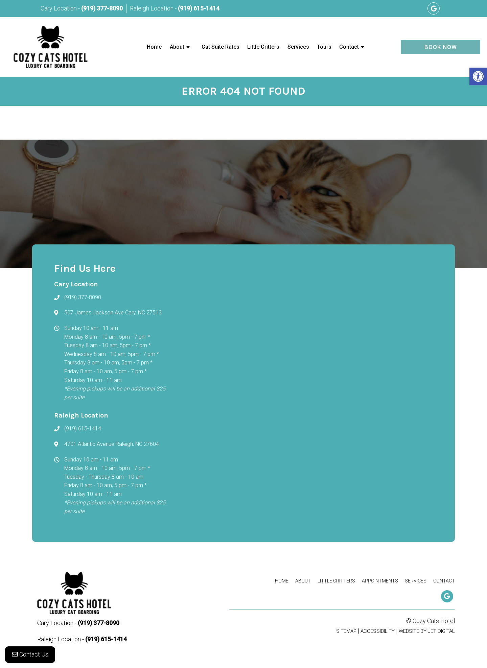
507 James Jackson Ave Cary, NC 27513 (113, 312)
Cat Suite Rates (220, 47)
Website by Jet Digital (427, 631)
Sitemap (346, 631)
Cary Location (59, 8)
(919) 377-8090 (102, 8)
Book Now (440, 47)
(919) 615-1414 (198, 8)
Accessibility (378, 631)
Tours (324, 47)
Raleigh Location (152, 8)
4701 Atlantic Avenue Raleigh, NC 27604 (111, 444)
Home (154, 47)
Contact (349, 47)
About (177, 47)
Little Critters (263, 47)
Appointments (380, 580)
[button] (478, 76)
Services (298, 47)
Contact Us (30, 654)
